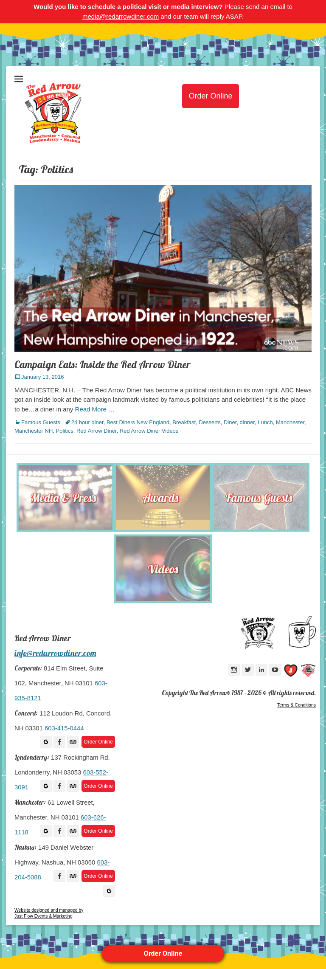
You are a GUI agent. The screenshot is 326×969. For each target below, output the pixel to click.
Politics (64, 431)
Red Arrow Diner (96, 431)
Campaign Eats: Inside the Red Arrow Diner (102, 364)
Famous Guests (40, 422)
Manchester (290, 422)
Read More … (95, 409)
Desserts (209, 422)
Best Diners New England (138, 422)
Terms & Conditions (296, 704)
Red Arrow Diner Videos (149, 431)
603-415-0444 (64, 728)
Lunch (265, 422)
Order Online (163, 953)
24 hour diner (87, 422)
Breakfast (184, 422)
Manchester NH (33, 431)
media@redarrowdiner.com (120, 16)
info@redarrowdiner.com (55, 653)
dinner (247, 422)
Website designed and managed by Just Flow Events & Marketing (48, 913)
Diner (230, 422)
